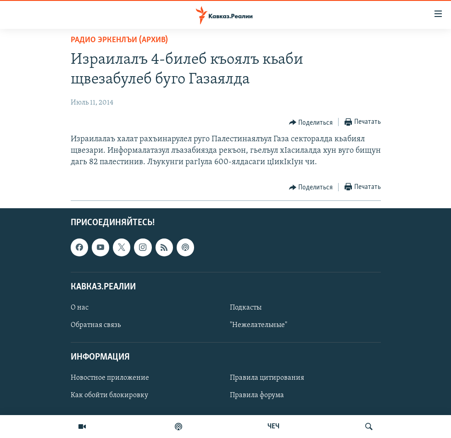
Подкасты (246, 307)
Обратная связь (96, 325)
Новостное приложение (110, 378)
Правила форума (257, 395)
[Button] (311, 122)
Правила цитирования (267, 378)
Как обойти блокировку (109, 395)
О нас (80, 307)
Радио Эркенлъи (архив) (119, 40)
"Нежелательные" (258, 325)
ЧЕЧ (273, 426)
